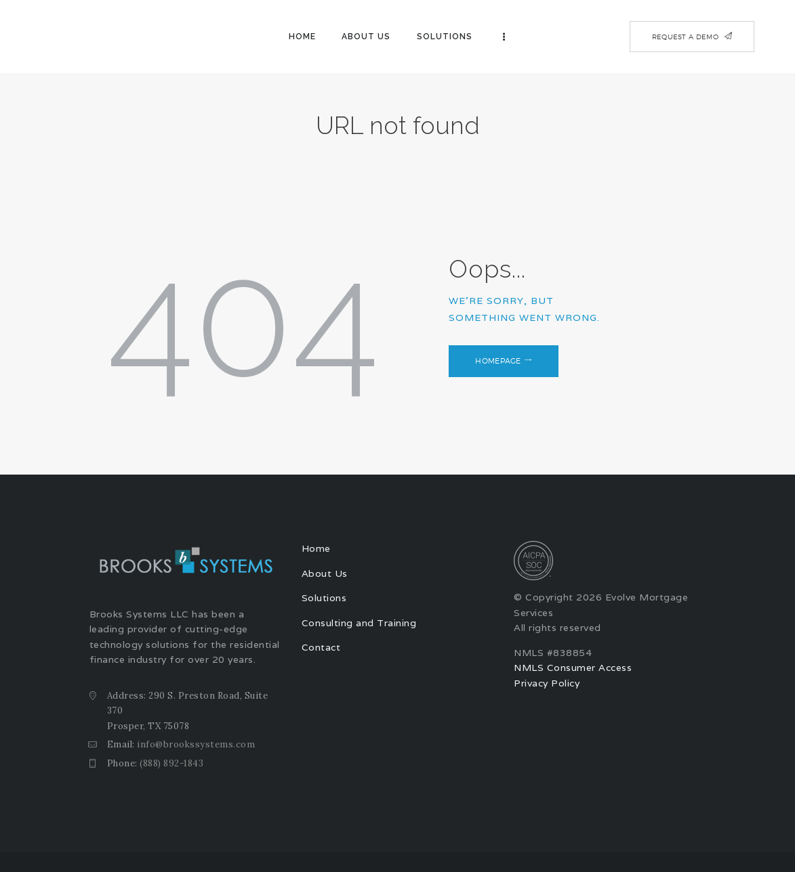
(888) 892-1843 (171, 763)
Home (316, 548)
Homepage (498, 361)
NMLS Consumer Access (573, 667)
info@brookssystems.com (196, 744)
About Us (325, 573)
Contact (321, 647)
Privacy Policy (546, 683)
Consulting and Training (359, 623)
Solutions (324, 598)
